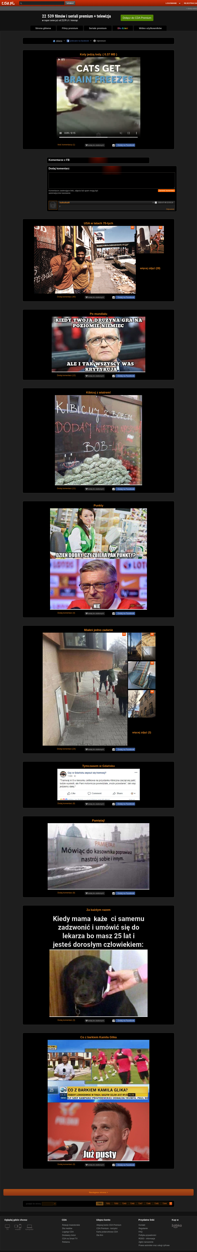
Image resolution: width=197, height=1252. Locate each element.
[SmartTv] (20, 1231)
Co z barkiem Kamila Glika (98, 1037)
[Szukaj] (42, 3)
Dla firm (99, 1235)
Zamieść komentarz (166, 190)
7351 (108, 1203)
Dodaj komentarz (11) (66, 488)
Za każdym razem (98, 909)
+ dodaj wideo (191, 8)
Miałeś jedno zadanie (98, 630)
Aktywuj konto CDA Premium (108, 1225)
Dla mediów (67, 1228)
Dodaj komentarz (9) (66, 1164)
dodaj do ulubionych (94, 145)
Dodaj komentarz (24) (66, 749)
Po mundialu (98, 314)
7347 (140, 1203)
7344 (164, 1203)
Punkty (98, 505)
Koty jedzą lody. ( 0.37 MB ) (98, 54)
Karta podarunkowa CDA (107, 1232)
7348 (132, 1203)
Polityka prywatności (147, 1235)
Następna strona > (96, 1192)
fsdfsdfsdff (65, 203)
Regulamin (143, 1228)
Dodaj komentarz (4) (66, 613)
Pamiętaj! (98, 820)
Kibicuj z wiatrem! (98, 392)
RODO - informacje (147, 1238)
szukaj (70, 3)
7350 (116, 1203)
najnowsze (101, 41)
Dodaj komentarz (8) (66, 803)
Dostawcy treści (69, 1235)
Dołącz (137, 17)
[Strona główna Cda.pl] (8, 3)
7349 (124, 1203)
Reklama (66, 1242)
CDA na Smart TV (70, 1238)
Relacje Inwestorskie (71, 1225)
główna (59, 41)
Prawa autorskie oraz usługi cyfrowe (154, 1245)
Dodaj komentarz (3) (66, 1020)
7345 (156, 1203)
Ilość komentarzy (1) (66, 145)
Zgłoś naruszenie (146, 1242)
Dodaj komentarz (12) (66, 375)
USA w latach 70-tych (98, 223)
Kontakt (142, 1225)
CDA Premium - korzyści (106, 1228)
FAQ (140, 1232)
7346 (148, 1203)
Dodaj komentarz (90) (66, 297)
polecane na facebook (79, 41)
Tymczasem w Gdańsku (98, 766)
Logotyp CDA (68, 1232)
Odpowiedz (170, 209)
